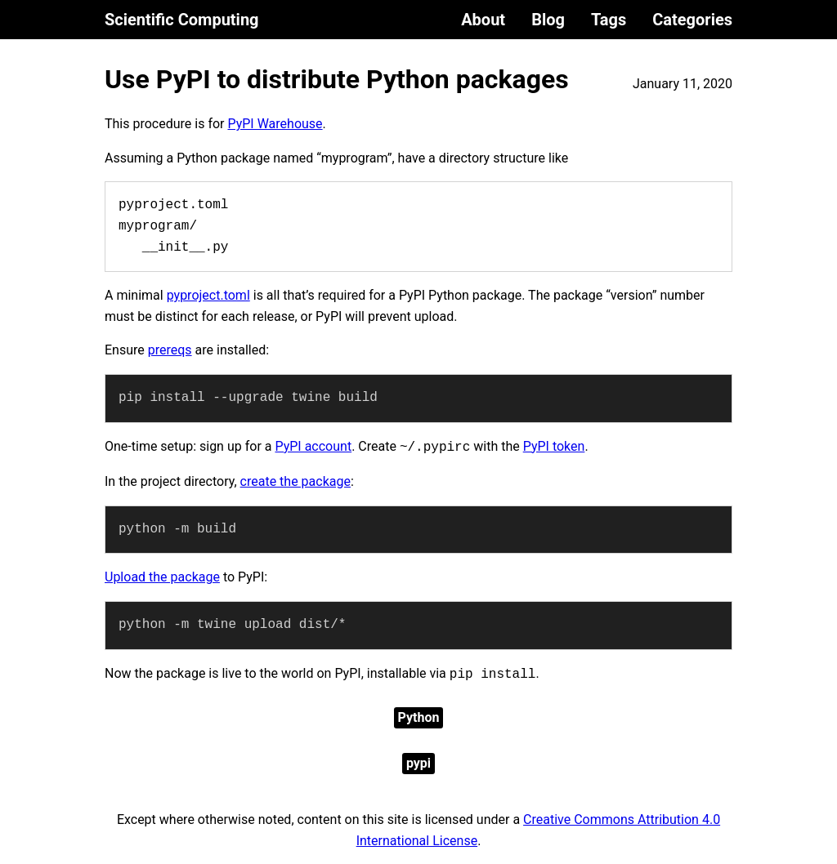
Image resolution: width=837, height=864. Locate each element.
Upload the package (162, 577)
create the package (295, 481)
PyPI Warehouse (274, 123)
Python (419, 717)
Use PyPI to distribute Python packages (337, 79)
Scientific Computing (182, 19)
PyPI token (554, 446)
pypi (418, 763)
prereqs (170, 350)
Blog (548, 19)
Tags (608, 19)
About (483, 19)
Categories (692, 19)
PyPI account (313, 446)
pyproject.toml (208, 295)
